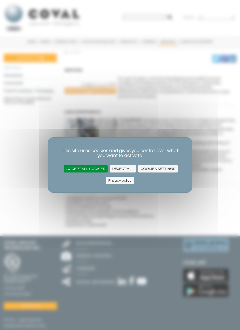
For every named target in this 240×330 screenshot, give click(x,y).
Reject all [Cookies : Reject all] (123, 169)
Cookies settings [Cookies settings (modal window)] (158, 169)
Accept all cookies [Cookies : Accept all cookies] (85, 169)
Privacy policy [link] (119, 180)
